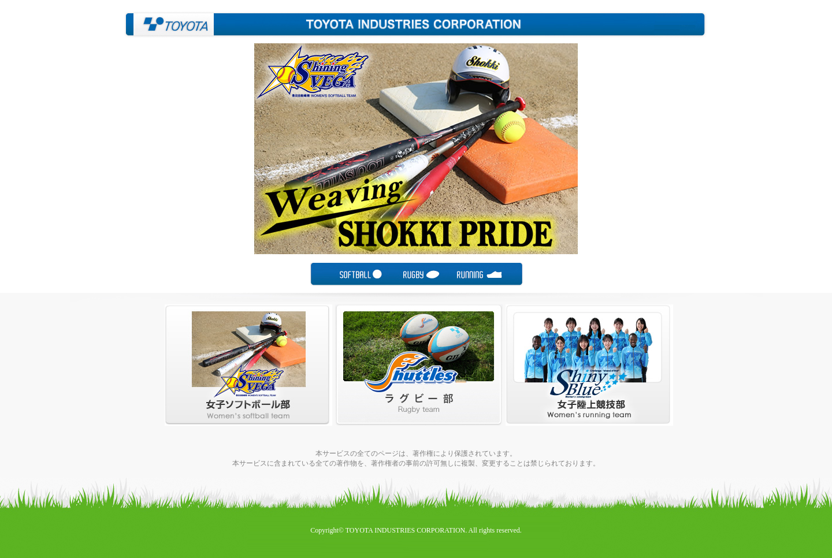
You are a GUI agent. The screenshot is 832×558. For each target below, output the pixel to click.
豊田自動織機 (169, 25)
